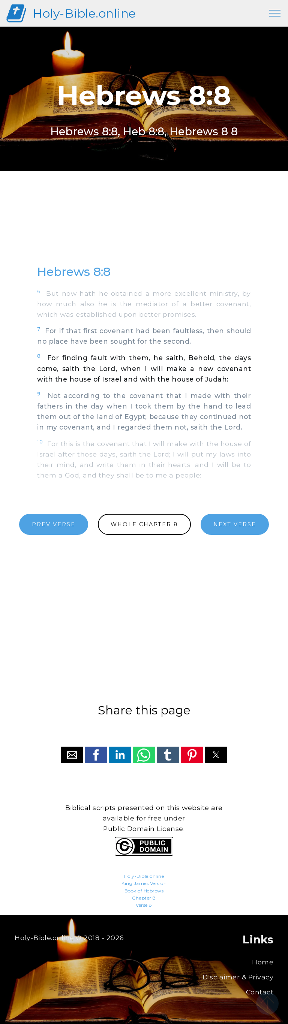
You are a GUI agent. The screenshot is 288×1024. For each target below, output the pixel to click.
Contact (260, 992)
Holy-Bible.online (84, 13)
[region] (144, 224)
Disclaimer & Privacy (237, 977)
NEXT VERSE (234, 524)
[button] (72, 755)
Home (262, 962)
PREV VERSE (53, 524)
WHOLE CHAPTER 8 (144, 524)
